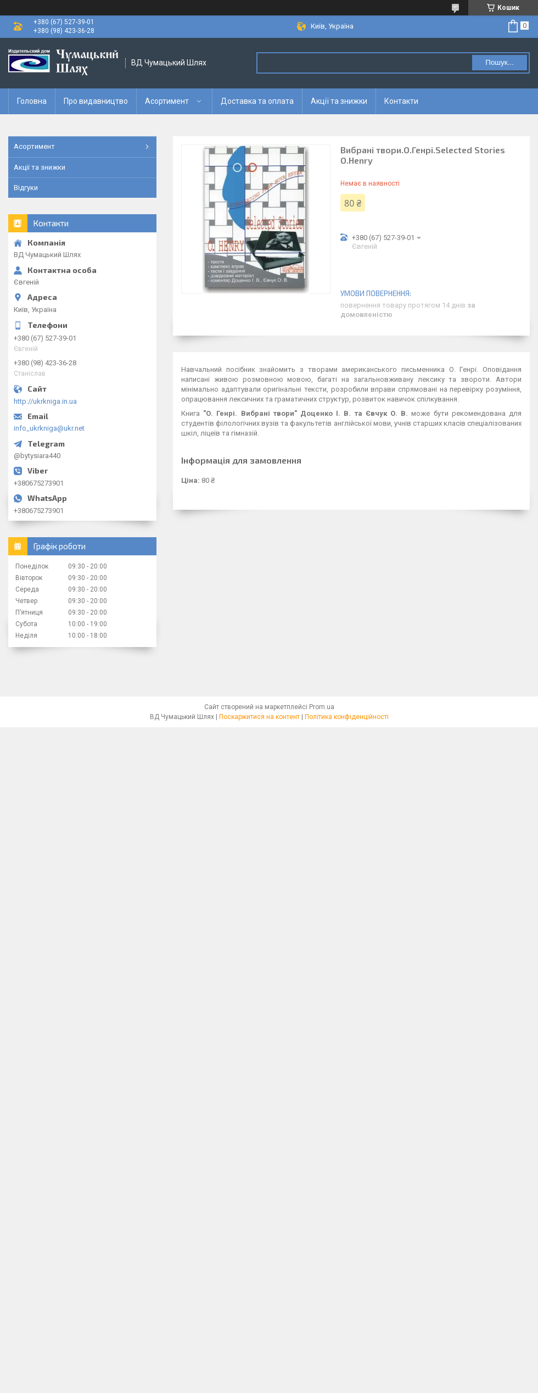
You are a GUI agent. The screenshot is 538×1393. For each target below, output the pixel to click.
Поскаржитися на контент (259, 717)
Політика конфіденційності (347, 717)
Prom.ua (321, 707)
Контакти (401, 101)
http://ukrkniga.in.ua (45, 401)
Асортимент (167, 101)
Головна (32, 101)
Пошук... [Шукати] (499, 62)
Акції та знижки (339, 101)
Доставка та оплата (257, 101)
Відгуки (26, 187)
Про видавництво (96, 101)
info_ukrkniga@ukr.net (49, 428)
